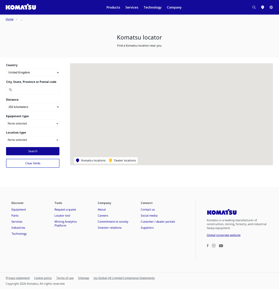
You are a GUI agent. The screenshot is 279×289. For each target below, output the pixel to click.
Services (131, 7)
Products (113, 7)
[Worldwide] (271, 7)
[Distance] (32, 107)
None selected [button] (33, 123)
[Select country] (32, 72)
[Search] (254, 7)
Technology (153, 7)
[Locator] (262, 7)
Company (174, 7)
